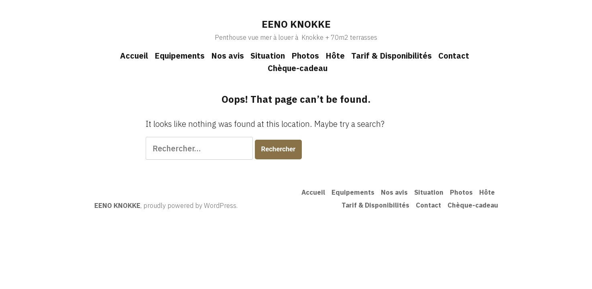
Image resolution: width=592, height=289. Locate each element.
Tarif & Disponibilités (391, 55)
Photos (305, 55)
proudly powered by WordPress (189, 205)
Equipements (180, 55)
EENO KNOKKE (296, 24)
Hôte (335, 55)
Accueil (134, 55)
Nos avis (227, 55)
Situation (267, 55)
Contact (453, 55)
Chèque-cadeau (298, 68)
